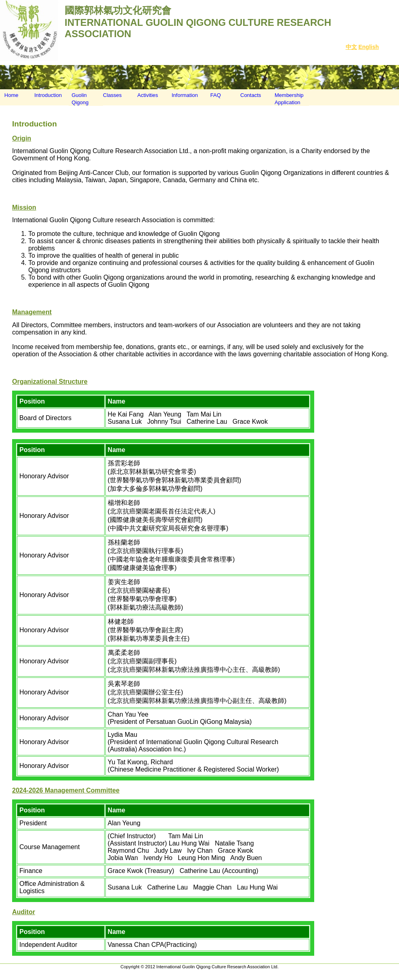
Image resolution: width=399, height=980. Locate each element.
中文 (351, 47)
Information (185, 95)
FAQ (213, 95)
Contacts (250, 95)
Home (9, 95)
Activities (147, 95)
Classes (112, 95)
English (368, 47)
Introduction (48, 95)
